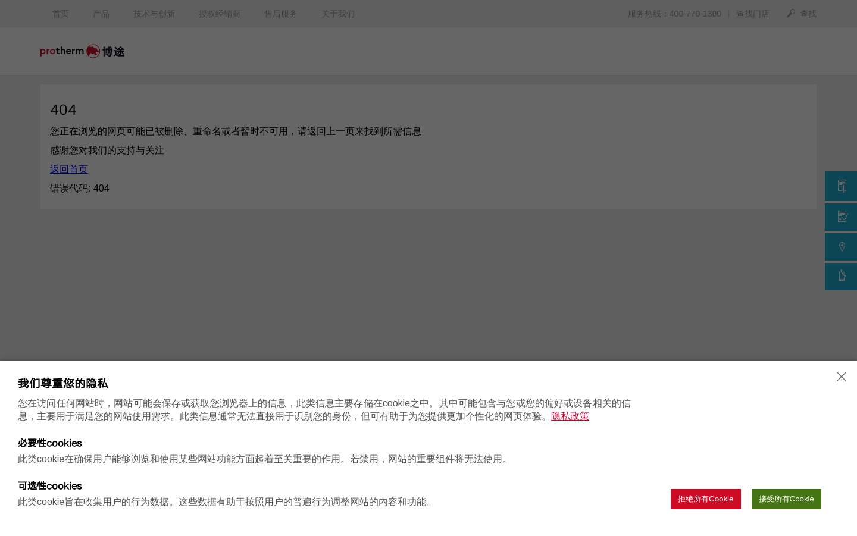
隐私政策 (570, 416)
